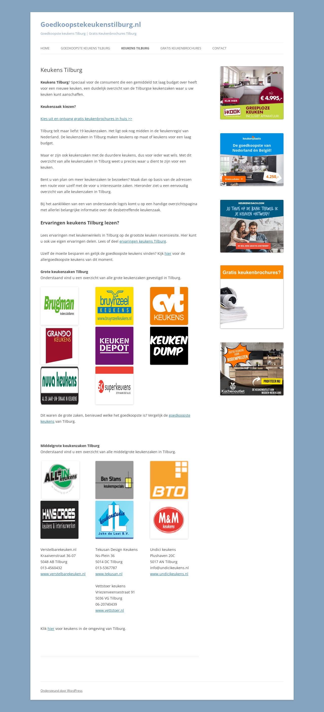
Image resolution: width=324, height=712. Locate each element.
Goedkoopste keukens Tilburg (85, 48)
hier (168, 253)
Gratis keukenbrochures (180, 48)
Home (45, 48)
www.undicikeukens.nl (169, 573)
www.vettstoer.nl (109, 610)
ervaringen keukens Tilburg (142, 241)
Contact (219, 48)
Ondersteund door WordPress (61, 690)
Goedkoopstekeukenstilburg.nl (90, 24)
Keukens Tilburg (135, 48)
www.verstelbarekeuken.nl (63, 573)
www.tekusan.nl (109, 573)
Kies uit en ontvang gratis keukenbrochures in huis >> (86, 118)
